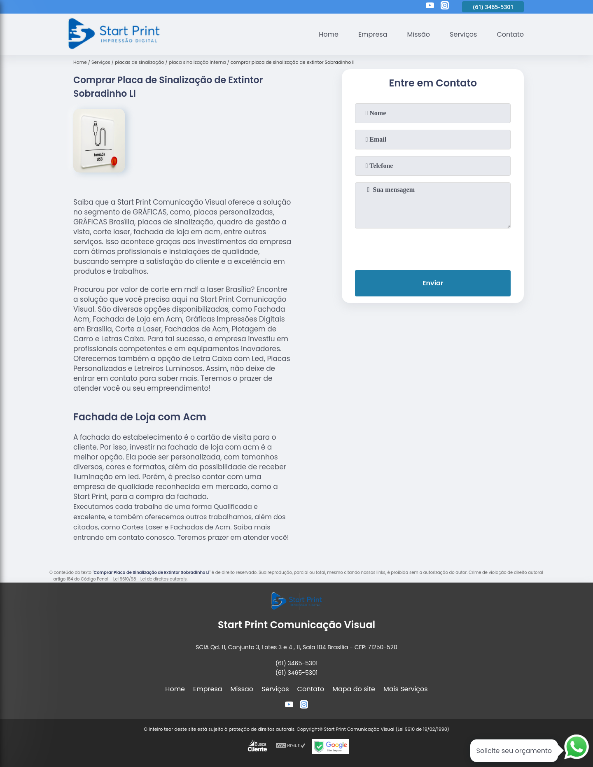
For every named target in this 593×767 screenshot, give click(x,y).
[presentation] (432, 247)
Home (329, 34)
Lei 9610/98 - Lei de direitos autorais (150, 579)
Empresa (373, 34)
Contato (510, 34)
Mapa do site (353, 689)
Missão (418, 34)
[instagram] (445, 6)
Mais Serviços (405, 689)
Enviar (433, 283)
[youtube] (430, 6)
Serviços (463, 34)
